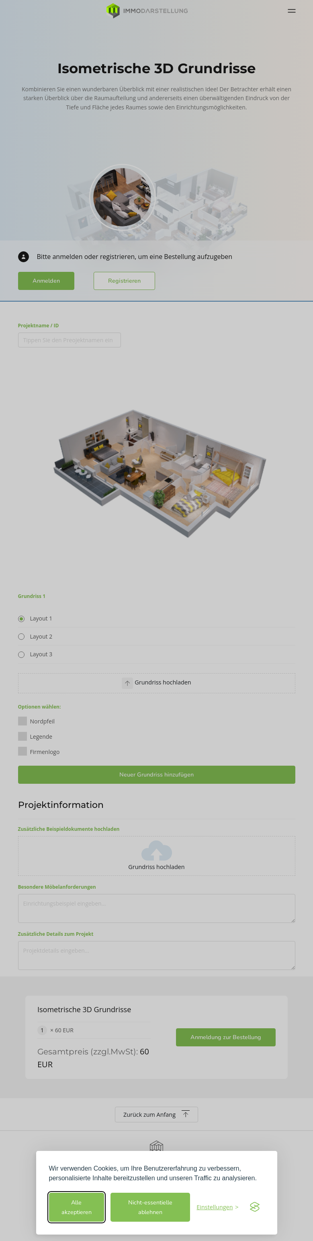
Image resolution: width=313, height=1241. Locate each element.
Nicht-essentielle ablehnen (150, 1207)
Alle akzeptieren (76, 1207)
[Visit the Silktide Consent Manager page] (254, 1207)
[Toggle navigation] (291, 10)
